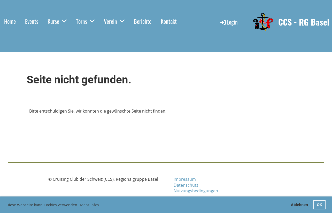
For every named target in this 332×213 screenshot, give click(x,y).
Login (228, 22)
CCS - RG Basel (303, 22)
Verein (114, 21)
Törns (85, 21)
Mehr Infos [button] (89, 204)
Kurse (57, 21)
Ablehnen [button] (299, 204)
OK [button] (319, 204)
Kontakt (169, 21)
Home (10, 21)
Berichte (142, 21)
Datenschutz (186, 185)
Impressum (185, 179)
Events (31, 21)
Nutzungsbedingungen (196, 191)
